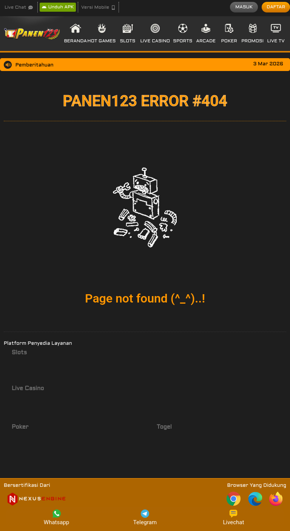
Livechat (233, 517)
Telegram (145, 517)
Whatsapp (56, 517)
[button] (98, 7)
